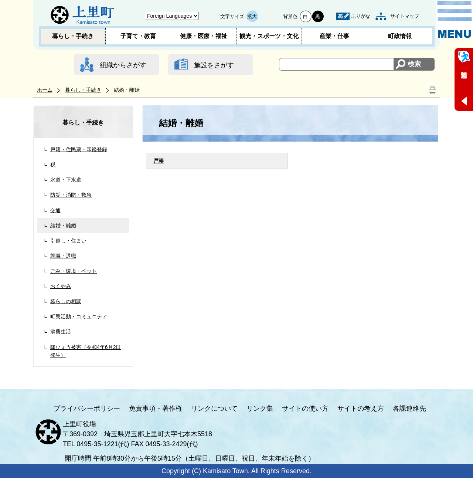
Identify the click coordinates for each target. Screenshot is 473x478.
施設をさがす (214, 65)
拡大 (252, 16)
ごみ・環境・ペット (73, 271)
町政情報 (400, 36)
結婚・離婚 (63, 225)
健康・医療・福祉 (203, 36)
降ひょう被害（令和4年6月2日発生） (85, 351)
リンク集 (259, 408)
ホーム (44, 90)
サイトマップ (404, 16)
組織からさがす (123, 65)
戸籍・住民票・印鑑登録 (78, 149)
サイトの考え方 (360, 408)
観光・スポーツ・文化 (269, 36)
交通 (55, 210)
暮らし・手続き (72, 36)
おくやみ (60, 286)
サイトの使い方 (305, 408)
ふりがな (360, 16)
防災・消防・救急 (71, 195)
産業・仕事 (334, 36)
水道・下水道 (65, 180)
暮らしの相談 (65, 301)
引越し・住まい (68, 241)
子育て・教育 (138, 36)
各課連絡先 (409, 408)
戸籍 (158, 161)
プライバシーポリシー (87, 408)
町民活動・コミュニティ (78, 316)
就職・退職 (63, 256)
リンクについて (214, 408)
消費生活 (60, 332)
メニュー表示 (454, 19)
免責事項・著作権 (155, 408)
